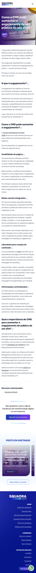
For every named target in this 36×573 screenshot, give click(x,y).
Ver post (11, 472)
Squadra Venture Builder (22, 519)
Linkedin (28, 553)
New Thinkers (26, 544)
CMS (19, 252)
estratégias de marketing (16, 345)
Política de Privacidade (23, 527)
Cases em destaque (24, 507)
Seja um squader (25, 536)
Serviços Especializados (22, 515)
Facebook (27, 561)
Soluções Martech (11, 392)
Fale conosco (25, 569)
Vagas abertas (26, 540)
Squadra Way (26, 511)
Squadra (12, 33)
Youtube (28, 565)
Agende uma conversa (18, 417)
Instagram (27, 557)
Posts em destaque (24, 523)
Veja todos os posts (18, 482)
